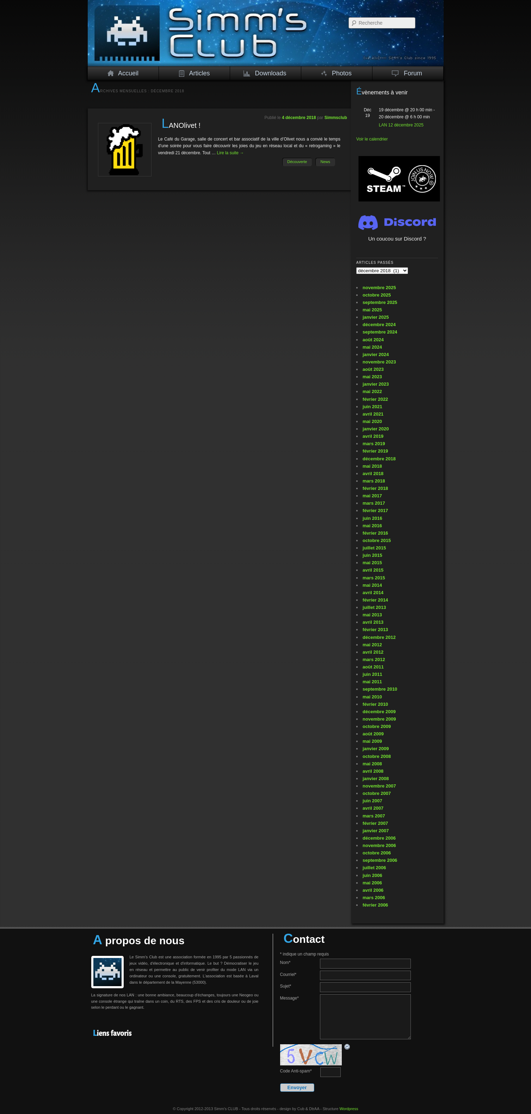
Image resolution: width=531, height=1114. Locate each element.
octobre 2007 (377, 793)
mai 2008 (372, 763)
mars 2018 (374, 481)
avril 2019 (373, 436)
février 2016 (375, 533)
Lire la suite (230, 152)
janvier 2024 (376, 354)
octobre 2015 (377, 540)
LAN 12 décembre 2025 (401, 125)
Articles (194, 73)
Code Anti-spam (296, 1071)
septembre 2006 (380, 860)
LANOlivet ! (180, 125)
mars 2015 (374, 577)
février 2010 (375, 704)
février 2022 (375, 399)
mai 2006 (372, 882)
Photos (336, 73)
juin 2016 (372, 518)
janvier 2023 (376, 384)
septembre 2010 (380, 689)
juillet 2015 (374, 547)
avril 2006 (373, 890)
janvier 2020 (376, 428)
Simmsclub (336, 117)
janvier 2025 (376, 317)
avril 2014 (373, 592)
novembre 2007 (379, 786)
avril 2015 (373, 570)
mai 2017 (372, 495)
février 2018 (375, 488)
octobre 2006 (377, 852)
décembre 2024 (379, 324)
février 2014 (375, 600)
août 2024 (373, 339)
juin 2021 (372, 406)
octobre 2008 (377, 756)
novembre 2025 (379, 287)
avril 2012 (373, 652)
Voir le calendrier (372, 139)
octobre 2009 (377, 726)
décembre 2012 (379, 637)
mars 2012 (374, 659)
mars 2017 (374, 503)
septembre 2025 (380, 302)
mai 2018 (372, 466)
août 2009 (373, 733)
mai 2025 (372, 309)
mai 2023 (372, 376)
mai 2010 (372, 696)
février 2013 (375, 629)
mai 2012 (372, 644)
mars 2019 (374, 443)
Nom (285, 962)
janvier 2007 (376, 830)
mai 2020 (372, 421)
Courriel (288, 974)
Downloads (264, 73)
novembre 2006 (379, 845)
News (325, 162)
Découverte (297, 162)
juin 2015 (372, 555)
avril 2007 (373, 808)
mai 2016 (372, 525)
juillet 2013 (374, 607)
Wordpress (348, 1109)
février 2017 (375, 510)
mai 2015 (372, 562)
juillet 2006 (374, 867)
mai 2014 (372, 585)
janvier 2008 (376, 778)
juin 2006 (372, 875)
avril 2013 (373, 622)
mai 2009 (372, 741)
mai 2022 (372, 391)
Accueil (123, 73)
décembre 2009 (379, 711)
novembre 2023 (379, 362)
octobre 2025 (377, 295)
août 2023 (373, 369)
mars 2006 (374, 897)
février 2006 (375, 905)
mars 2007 (374, 816)
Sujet (285, 986)
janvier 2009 (376, 748)
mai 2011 (372, 681)
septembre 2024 (380, 332)
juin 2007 (372, 800)
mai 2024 (372, 347)
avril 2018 (373, 473)
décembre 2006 (379, 838)
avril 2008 (373, 771)
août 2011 (373, 667)
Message (289, 998)
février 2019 (375, 451)
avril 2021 (373, 414)
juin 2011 (372, 674)
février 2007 (375, 823)
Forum (407, 73)
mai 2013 (372, 614)
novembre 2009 (379, 719)
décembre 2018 (379, 458)
